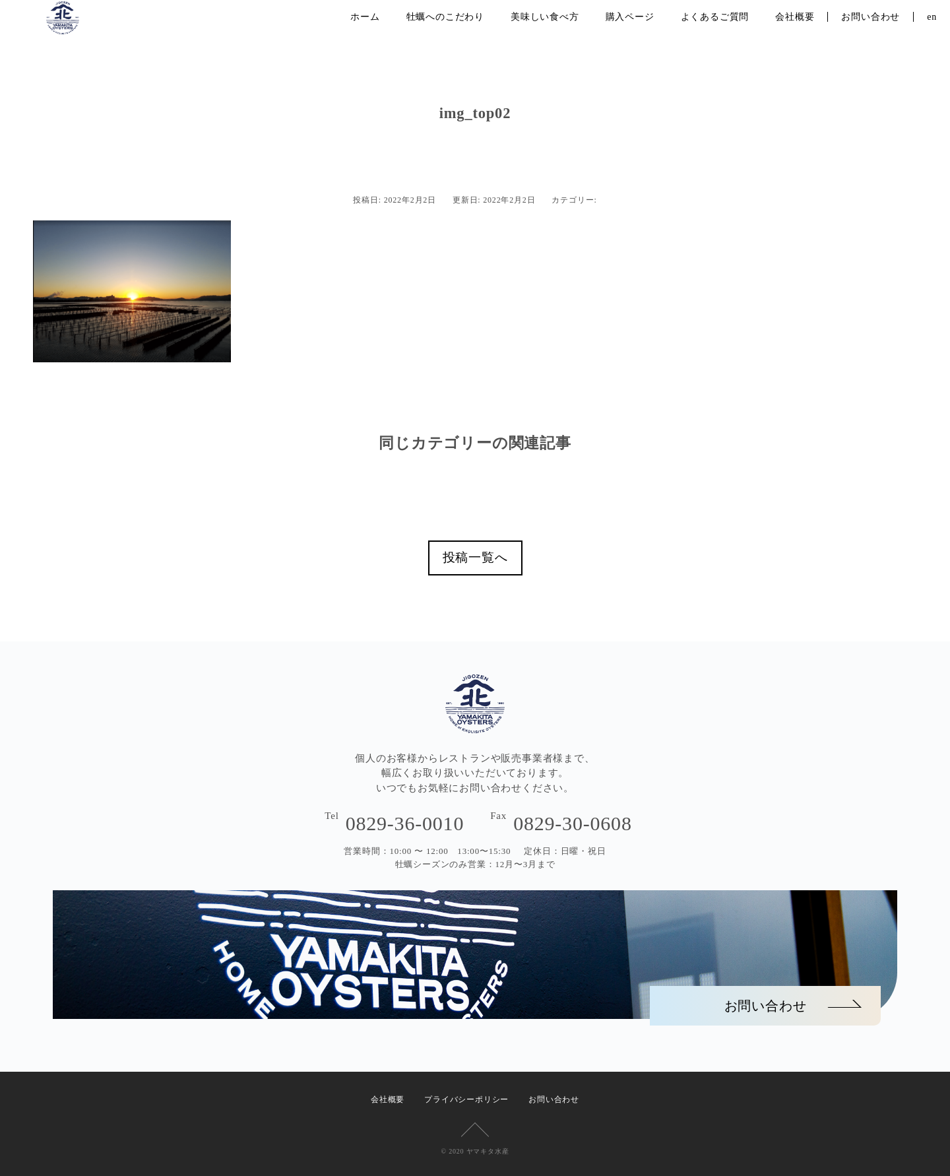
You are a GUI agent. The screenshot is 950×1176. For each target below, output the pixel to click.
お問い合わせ (870, 17)
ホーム (364, 17)
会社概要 (794, 17)
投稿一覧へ (475, 557)
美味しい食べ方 (545, 17)
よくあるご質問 (715, 17)
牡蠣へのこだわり (445, 17)
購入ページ (630, 17)
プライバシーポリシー (466, 1099)
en (932, 17)
